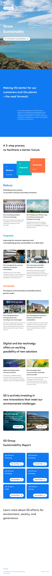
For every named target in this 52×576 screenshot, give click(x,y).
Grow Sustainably (17, 12)
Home (4, 12)
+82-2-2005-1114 (6, 573)
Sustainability (10, 12)
